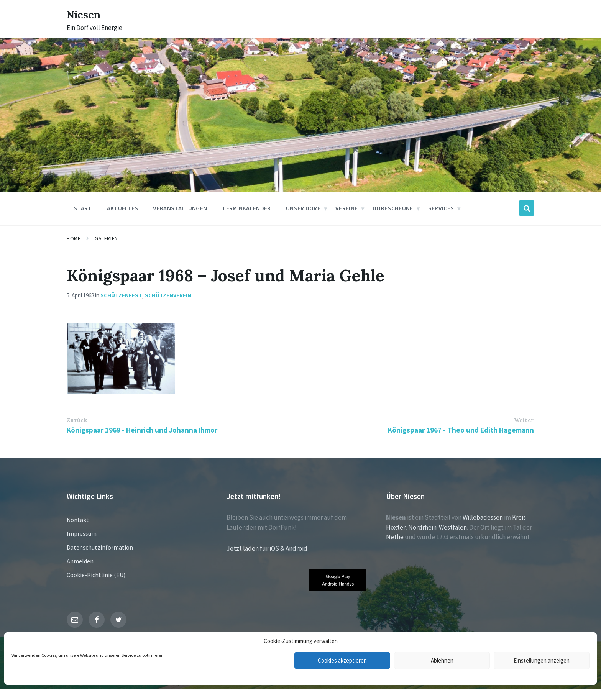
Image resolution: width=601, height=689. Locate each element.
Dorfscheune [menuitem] (393, 208)
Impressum (82, 533)
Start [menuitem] (83, 208)
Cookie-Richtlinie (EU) (96, 575)
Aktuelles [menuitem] (122, 208)
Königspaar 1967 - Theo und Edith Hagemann (461, 430)
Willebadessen (483, 517)
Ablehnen (442, 660)
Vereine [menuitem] (346, 208)
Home (73, 238)
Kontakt (78, 519)
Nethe (395, 537)
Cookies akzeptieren (342, 660)
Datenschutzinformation (100, 547)
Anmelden (80, 561)
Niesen (86, 14)
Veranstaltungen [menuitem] (180, 208)
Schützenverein (168, 295)
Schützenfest (121, 295)
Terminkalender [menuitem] (246, 208)
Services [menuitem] (441, 208)
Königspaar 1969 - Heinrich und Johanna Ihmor (142, 430)
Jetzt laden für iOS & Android (267, 548)
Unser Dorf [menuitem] (303, 208)
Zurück (77, 420)
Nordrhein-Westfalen (437, 527)
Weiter (524, 420)
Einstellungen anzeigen (542, 660)
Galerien (106, 238)
